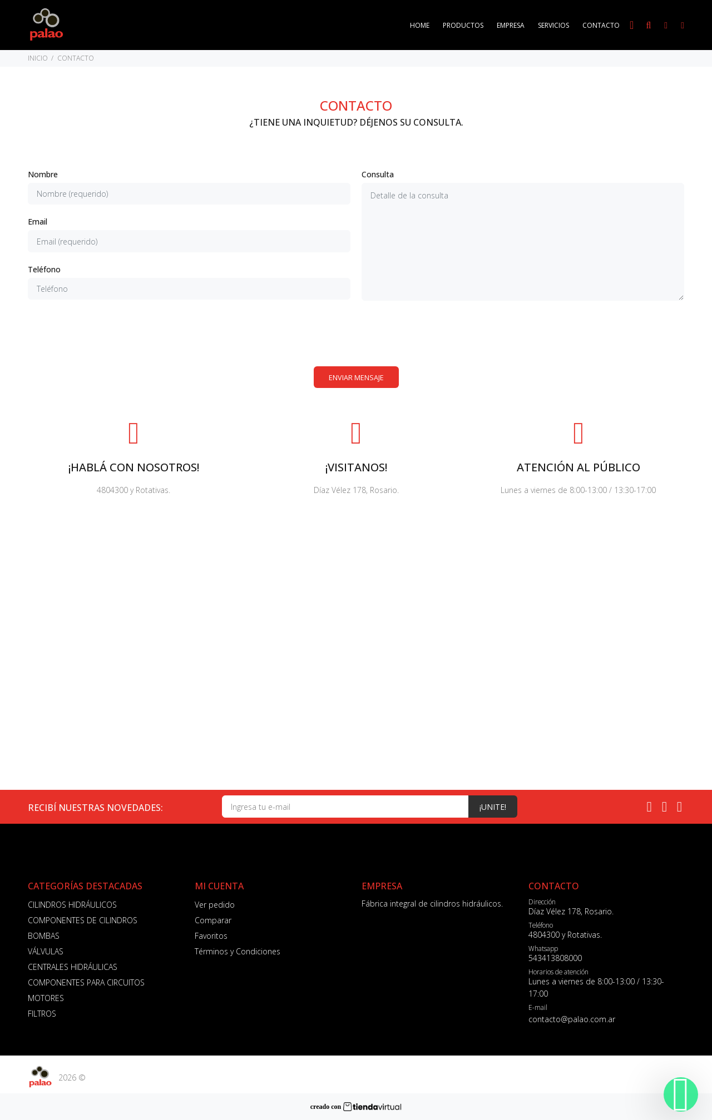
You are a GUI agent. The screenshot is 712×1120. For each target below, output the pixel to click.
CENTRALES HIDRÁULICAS (72, 967)
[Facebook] (679, 806)
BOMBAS (44, 935)
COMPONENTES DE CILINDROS (82, 920)
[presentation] (356, 333)
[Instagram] (664, 806)
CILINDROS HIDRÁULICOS (72, 904)
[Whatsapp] (649, 806)
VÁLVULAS (45, 951)
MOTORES (46, 998)
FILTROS (42, 1013)
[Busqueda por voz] (631, 25)
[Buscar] (648, 25)
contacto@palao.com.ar (571, 1019)
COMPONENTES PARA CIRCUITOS (86, 982)
